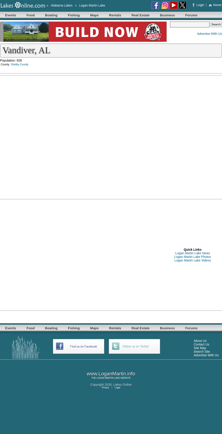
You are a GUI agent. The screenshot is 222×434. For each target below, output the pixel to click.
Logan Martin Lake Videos (192, 260)
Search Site (202, 351)
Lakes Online (122, 384)
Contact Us (201, 344)
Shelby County (19, 64)
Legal (117, 387)
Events (10, 15)
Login (199, 5)
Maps (94, 15)
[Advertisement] (51, 254)
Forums (191, 15)
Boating (51, 15)
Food (30, 15)
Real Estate (141, 15)
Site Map (200, 348)
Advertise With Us (209, 33)
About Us (200, 341)
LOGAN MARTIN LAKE (108, 378)
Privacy (105, 387)
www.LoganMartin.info (111, 373)
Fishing (74, 15)
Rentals (115, 15)
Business (167, 15)
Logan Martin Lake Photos (192, 257)
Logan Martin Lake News (192, 253)
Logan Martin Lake (92, 5)
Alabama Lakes (62, 5)
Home (215, 5)
